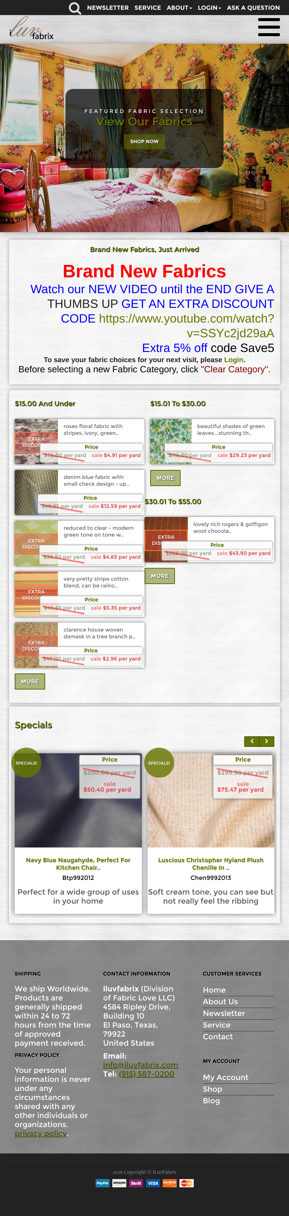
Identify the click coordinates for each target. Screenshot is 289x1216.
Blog (211, 1101)
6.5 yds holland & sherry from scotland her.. (78, 864)
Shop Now (144, 142)
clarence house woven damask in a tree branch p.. (99, 633)
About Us (220, 1001)
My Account (225, 1077)
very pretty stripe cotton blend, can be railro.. (96, 582)
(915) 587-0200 (147, 1074)
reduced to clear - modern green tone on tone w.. (99, 531)
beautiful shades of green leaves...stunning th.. (231, 429)
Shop (212, 1089)
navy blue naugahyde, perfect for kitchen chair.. (211, 864)
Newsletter (224, 1013)
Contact (218, 1037)
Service (217, 1025)
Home (214, 990)
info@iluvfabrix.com (140, 1065)
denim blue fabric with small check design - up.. (96, 480)
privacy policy (41, 1133)
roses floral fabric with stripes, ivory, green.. (93, 429)
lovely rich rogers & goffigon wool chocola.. (230, 527)
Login (233, 360)
